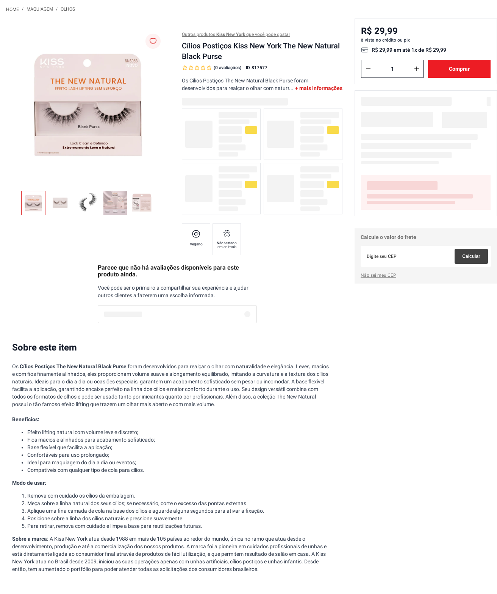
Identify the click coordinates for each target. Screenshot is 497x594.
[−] (368, 69)
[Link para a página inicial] (12, 9)
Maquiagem (40, 9)
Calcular (471, 256)
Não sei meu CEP (378, 275)
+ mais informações (318, 88)
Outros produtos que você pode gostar (236, 34)
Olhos (68, 9)
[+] (416, 69)
